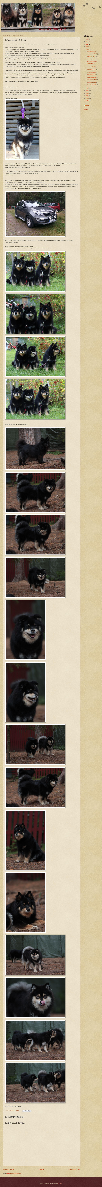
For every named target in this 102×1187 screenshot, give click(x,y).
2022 (87, 39)
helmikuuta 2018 (91, 82)
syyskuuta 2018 (91, 59)
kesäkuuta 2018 (91, 72)
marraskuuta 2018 (92, 54)
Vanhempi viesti (74, 1170)
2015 (87, 93)
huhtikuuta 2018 (91, 77)
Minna (87, 105)
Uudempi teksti (8, 1170)
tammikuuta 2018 (92, 85)
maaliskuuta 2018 (92, 79)
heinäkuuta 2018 (91, 69)
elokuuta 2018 (91, 67)
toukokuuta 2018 (91, 74)
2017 (87, 88)
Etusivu (41, 1170)
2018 (87, 49)
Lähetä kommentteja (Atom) (13, 1173)
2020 (87, 44)
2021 (87, 41)
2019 (87, 46)
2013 (87, 98)
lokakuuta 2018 (91, 56)
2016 (87, 90)
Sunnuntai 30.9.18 (92, 61)
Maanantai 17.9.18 (92, 63)
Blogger (60, 1183)
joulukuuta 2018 (91, 51)
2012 (87, 101)
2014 (87, 95)
